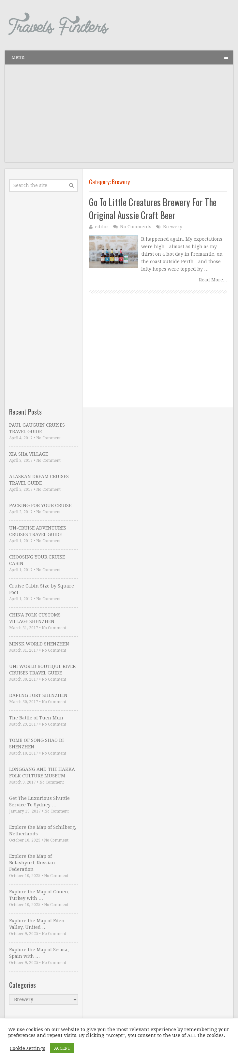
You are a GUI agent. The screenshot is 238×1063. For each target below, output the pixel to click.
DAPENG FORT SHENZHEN (38, 695)
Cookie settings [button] (27, 1048)
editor (102, 226)
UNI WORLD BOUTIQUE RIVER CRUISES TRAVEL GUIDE (42, 669)
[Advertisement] (119, 116)
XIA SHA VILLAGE (28, 454)
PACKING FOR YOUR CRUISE (40, 505)
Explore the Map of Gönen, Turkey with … (39, 895)
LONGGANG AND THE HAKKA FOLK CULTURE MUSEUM (42, 772)
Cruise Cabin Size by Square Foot (41, 589)
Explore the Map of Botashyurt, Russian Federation (32, 863)
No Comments (135, 226)
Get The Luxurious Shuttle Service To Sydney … (39, 801)
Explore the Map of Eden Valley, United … (37, 924)
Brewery (172, 226)
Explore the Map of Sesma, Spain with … (39, 953)
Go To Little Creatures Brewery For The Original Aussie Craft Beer (152, 208)
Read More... (213, 279)
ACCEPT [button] (62, 1048)
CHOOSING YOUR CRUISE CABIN (37, 560)
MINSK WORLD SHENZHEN (39, 643)
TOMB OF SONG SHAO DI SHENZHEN (36, 743)
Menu (18, 57)
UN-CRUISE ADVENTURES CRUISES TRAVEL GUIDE (37, 531)
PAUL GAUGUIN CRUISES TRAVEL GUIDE (37, 428)
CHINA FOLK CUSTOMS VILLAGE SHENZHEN (35, 618)
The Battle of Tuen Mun (36, 717)
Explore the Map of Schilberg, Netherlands (42, 830)
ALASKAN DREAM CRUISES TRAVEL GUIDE (39, 480)
